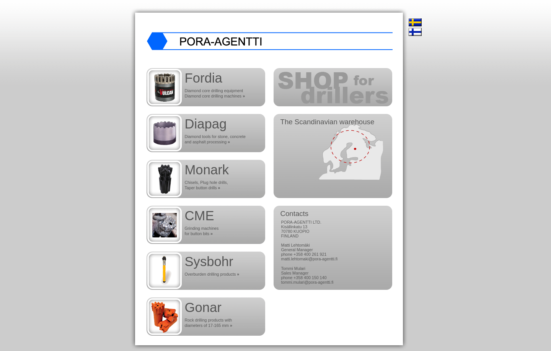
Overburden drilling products (212, 274)
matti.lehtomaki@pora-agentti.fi (309, 259)
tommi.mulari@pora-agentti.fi (307, 282)
